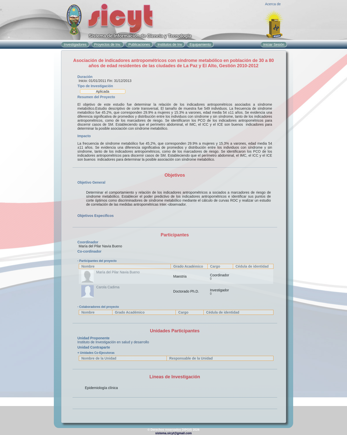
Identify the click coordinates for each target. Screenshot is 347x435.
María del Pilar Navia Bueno (118, 272)
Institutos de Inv (170, 44)
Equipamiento (200, 44)
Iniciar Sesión (273, 44)
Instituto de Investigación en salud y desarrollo (113, 342)
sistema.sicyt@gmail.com (173, 433)
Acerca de (273, 4)
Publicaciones (139, 44)
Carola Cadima (107, 287)
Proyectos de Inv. (107, 44)
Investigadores (75, 44)
